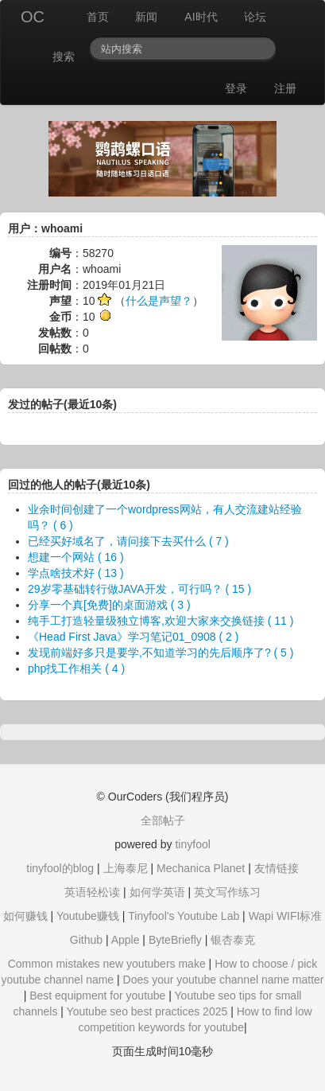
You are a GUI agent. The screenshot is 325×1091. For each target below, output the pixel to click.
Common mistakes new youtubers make (107, 963)
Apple (125, 939)
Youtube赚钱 (87, 916)
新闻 (146, 16)
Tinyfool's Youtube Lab (183, 916)
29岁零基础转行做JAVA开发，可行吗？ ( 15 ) (139, 589)
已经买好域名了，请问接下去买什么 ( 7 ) (128, 541)
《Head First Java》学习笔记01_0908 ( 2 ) (133, 636)
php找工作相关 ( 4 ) (76, 668)
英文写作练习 (227, 892)
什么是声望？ (159, 300)
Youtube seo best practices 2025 (147, 1011)
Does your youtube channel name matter (223, 979)
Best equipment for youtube (97, 995)
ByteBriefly (175, 939)
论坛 (255, 16)
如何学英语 (157, 892)
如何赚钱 (25, 916)
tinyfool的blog (60, 868)
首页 (98, 16)
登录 (236, 88)
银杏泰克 (233, 939)
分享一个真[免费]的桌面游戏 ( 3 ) (109, 604)
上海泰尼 (125, 868)
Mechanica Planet (201, 868)
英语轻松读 (92, 892)
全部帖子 (163, 820)
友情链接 (276, 868)
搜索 (63, 56)
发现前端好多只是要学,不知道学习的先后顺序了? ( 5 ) (160, 652)
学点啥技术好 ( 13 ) (76, 573)
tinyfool (192, 844)
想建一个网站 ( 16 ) (76, 557)
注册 (285, 88)
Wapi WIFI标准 (286, 916)
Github (86, 939)
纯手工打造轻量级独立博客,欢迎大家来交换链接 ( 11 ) (160, 620)
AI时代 (200, 16)
